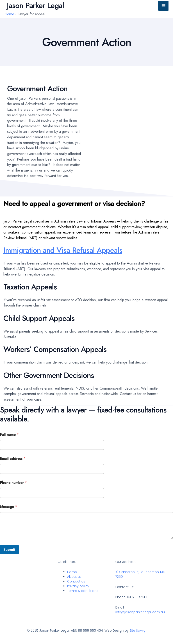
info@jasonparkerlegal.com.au (140, 612)
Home (9, 14)
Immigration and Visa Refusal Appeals (62, 250)
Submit (9, 549)
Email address (12, 459)
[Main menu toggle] (163, 6)
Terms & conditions (82, 591)
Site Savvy (138, 630)
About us (74, 576)
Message (8, 507)
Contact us (76, 581)
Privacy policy (78, 586)
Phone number (13, 483)
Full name (9, 434)
